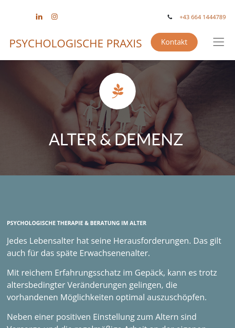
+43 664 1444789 (202, 17)
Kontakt (174, 42)
